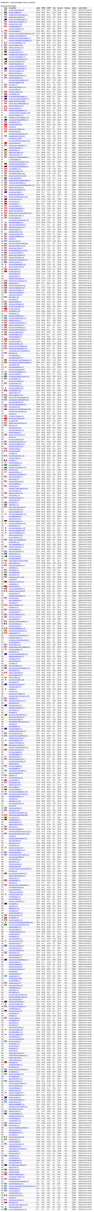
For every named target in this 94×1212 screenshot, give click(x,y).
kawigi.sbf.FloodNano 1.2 (17, 565)
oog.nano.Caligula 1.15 (16, 115)
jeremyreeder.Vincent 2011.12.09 (19, 833)
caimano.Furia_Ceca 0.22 (17, 591)
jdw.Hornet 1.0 (13, 826)
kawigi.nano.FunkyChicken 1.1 (18, 260)
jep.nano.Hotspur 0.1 (15, 665)
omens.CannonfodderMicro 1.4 (18, 654)
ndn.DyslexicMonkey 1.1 (16, 544)
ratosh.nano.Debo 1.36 (16, 509)
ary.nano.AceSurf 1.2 (15, 341)
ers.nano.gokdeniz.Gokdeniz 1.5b (19, 141)
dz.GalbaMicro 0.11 (15, 169)
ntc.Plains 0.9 (13, 663)
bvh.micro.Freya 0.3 (15, 616)
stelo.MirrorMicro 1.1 (15, 472)
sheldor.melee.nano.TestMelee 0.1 (19, 647)
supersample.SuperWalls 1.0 (18, 770)
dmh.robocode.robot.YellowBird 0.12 (20, 360)
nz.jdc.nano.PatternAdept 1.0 (18, 96)
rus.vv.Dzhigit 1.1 (14, 780)
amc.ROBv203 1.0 (14, 612)
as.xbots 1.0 (12, 414)
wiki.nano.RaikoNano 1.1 (16, 316)
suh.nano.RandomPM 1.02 (17, 264)
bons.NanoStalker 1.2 (15, 754)
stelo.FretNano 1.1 (14, 563)
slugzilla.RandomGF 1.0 (16, 64)
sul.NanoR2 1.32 (14, 542)
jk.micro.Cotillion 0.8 (15, 12)
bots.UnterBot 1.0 (14, 619)
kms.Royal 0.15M (14, 451)
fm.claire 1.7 (13, 460)
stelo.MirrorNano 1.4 (15, 756)
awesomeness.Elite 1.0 (16, 498)
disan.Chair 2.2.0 (14, 670)
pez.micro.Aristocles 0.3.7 (17, 61)
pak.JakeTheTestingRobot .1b (18, 812)
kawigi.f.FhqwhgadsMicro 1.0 (18, 110)
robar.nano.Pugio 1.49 (16, 171)
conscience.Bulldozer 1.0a (17, 628)
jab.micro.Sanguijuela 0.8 (17, 369)
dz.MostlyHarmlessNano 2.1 (17, 330)
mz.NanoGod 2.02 (14, 407)
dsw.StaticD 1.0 (14, 651)
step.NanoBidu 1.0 (14, 465)
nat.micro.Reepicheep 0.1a (17, 285)
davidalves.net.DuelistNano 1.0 (18, 621)
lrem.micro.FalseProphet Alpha (18, 243)
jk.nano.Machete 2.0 (15, 178)
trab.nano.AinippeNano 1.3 (17, 327)
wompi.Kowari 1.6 (14, 150)
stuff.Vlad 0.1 (13, 724)
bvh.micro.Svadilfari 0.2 (16, 829)
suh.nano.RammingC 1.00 (17, 528)
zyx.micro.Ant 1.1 (14, 201)
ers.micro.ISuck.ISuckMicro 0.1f (19, 80)
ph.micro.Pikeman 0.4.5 (16, 106)
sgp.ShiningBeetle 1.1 (16, 728)
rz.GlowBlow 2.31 (14, 94)
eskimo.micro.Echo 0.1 (16, 824)
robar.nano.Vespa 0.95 (16, 234)
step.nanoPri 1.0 (14, 574)
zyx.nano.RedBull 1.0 (15, 789)
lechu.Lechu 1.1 (14, 479)
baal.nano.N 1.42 (14, 810)
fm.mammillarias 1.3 (15, 623)
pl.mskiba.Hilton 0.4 (15, 686)
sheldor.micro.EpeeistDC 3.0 (18, 22)
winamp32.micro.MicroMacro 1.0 (19, 635)
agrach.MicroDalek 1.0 (16, 719)
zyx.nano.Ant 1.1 (14, 817)
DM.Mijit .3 (12, 239)
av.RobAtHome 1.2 (15, 819)
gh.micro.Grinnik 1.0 (15, 50)
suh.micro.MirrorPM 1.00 (16, 267)
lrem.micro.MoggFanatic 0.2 (17, 404)
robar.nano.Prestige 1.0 (16, 290)
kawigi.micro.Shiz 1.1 (15, 609)
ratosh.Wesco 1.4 (14, 495)
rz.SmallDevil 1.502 (15, 390)
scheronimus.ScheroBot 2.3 (17, 474)
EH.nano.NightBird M (15, 766)
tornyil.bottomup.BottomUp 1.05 (19, 220)
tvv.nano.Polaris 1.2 (15, 458)
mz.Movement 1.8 (14, 572)
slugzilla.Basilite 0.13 (15, 26)
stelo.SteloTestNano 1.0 (16, 367)
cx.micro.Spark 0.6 (14, 143)
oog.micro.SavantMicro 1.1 (17, 57)
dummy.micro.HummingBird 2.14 (19, 397)
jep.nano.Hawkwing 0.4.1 (17, 759)
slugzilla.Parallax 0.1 (15, 302)
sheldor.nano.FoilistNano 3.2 (18, 145)
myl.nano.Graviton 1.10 (16, 749)
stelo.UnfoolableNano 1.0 (17, 533)
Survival (60, 8)
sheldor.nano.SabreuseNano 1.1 (19, 157)
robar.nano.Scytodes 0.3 (16, 304)
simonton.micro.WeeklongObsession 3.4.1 (22, 33)
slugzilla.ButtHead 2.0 (15, 78)
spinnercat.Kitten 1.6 (15, 206)
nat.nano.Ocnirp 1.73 (15, 262)
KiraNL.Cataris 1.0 (14, 269)
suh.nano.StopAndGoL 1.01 (17, 514)
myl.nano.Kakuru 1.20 (16, 334)
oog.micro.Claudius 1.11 (16, 29)
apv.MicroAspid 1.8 (15, 131)
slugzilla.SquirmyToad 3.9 (17, 136)
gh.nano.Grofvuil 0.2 (15, 374)
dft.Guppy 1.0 (13, 353)
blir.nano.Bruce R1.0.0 (16, 733)
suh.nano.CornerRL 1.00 (16, 679)
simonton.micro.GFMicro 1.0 (17, 36)
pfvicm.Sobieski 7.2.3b (16, 395)
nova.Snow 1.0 (13, 299)
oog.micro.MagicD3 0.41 (16, 82)
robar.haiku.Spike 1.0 (15, 808)
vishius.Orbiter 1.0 (14, 677)
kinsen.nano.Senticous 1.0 (17, 507)
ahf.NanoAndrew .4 (15, 449)
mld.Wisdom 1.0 (14, 570)
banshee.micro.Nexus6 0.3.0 (18, 411)
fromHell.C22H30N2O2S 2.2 (18, 164)
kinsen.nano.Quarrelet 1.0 (17, 255)
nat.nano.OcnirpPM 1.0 (16, 253)
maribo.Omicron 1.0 (15, 320)
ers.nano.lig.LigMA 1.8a (16, 194)
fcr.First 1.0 (12, 437)
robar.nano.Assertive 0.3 (16, 292)
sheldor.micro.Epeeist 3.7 (17, 17)
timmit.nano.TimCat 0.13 (16, 581)
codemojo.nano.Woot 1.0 (16, 738)
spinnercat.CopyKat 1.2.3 (17, 227)
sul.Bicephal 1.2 (14, 313)
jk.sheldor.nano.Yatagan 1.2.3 (18, 54)
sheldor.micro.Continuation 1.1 (18, 15)
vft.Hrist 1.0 (12, 836)
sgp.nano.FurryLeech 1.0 (16, 684)
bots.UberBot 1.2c (14, 726)
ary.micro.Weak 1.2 (15, 31)
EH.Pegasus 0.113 (15, 782)
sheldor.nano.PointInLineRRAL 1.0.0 (20, 213)
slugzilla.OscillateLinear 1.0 (17, 700)
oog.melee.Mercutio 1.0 (16, 402)
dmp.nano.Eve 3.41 (15, 428)
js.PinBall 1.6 (13, 453)
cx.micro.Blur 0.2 (14, 204)
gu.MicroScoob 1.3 (15, 271)
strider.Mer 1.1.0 (14, 505)
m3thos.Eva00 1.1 (14, 586)
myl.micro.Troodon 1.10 (16, 416)
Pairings (67, 8)
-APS (38, 8)
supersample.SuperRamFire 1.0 (19, 400)
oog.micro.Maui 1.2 (15, 89)
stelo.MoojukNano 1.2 (15, 649)
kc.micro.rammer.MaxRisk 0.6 (18, 346)
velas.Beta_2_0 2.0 (15, 801)
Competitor (12, 8)
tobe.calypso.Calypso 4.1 (17, 745)
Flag (5, 8)
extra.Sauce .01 (14, 682)
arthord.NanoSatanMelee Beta (18, 815)
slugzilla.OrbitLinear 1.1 (16, 546)
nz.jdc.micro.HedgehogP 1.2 (17, 68)
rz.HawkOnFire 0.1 (15, 339)
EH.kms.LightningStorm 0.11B (18, 197)
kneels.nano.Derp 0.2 (15, 295)
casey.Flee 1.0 (13, 470)
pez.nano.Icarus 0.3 (15, 556)
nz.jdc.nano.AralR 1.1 (15, 192)
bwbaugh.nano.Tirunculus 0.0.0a (19, 696)
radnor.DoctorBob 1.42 (16, 344)
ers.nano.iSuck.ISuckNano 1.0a (18, 162)
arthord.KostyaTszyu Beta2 (17, 101)
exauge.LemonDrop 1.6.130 (17, 176)
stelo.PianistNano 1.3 (15, 463)
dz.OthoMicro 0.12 (14, 311)
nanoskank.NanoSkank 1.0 (17, 761)
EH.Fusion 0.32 (14, 598)
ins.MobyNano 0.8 (14, 274)
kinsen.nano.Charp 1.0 (16, 248)
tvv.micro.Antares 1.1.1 (16, 386)
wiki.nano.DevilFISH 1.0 (16, 551)
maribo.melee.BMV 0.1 (16, 672)
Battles (74, 8)
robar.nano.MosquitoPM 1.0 (17, 225)
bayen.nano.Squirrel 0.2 (16, 381)
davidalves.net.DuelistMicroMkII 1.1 (20, 180)
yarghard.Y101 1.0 (14, 658)
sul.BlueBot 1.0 (13, 584)
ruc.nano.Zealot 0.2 (15, 558)
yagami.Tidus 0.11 (14, 393)
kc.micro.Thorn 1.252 (15, 24)
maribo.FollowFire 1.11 (16, 605)
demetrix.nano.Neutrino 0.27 (18, 467)
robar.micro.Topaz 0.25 (16, 152)
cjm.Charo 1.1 (13, 85)
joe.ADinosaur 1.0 (14, 526)
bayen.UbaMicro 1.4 (15, 484)
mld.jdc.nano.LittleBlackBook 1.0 (19, 103)
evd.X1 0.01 (12, 805)
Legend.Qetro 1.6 (14, 593)
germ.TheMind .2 (14, 787)
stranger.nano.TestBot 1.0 (17, 693)
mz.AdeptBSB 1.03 (15, 379)
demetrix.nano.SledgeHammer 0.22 (20, 409)
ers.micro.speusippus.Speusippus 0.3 (20, 40)
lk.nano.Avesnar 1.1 (15, 432)
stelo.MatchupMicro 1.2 (16, 222)
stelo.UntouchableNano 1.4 (17, 372)
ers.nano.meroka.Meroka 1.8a (18, 134)
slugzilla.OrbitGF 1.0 (15, 229)
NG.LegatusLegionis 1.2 (16, 803)
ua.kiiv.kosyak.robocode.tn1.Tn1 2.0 (20, 831)
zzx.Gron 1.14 (13, 691)
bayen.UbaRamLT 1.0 (15, 537)
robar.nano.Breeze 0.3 (16, 493)
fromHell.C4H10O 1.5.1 (16, 52)
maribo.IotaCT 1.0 (14, 633)
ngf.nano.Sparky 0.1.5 (16, 232)
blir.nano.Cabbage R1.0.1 (17, 614)
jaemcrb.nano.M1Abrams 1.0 (18, 630)
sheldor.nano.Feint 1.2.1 (16, 187)
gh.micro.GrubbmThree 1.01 (17, 318)
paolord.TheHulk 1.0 (15, 784)
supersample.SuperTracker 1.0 (18, 794)
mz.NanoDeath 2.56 (15, 383)
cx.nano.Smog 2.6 (14, 309)
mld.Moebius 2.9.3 (14, 122)
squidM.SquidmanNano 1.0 (17, 731)
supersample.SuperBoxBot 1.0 (18, 735)
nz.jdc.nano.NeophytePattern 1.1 (19, 99)
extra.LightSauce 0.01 (16, 675)
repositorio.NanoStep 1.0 (16, 707)
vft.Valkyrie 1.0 (13, 798)
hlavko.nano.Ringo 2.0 (16, 535)
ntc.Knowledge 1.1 (14, 355)
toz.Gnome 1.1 (13, 502)
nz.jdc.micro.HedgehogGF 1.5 (18, 19)
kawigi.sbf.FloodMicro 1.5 (17, 444)
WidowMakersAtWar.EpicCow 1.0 (19, 721)
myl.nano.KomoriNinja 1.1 (17, 588)
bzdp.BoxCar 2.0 (14, 703)
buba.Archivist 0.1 (14, 276)
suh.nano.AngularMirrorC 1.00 (18, 791)
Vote (54, 8)
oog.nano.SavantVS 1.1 (16, 430)
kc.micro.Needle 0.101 (16, 45)
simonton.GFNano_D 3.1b (17, 246)
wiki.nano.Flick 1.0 (14, 241)
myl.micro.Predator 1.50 (16, 306)
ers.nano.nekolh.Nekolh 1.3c (18, 66)
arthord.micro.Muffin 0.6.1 (17, 129)
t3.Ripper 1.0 (13, 775)
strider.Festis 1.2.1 (14, 553)
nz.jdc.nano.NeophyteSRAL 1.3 (18, 166)
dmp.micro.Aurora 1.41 (16, 446)
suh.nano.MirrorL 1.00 (16, 740)
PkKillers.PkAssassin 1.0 (16, 278)
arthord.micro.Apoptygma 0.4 (18, 281)
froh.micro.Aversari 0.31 (16, 439)
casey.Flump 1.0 (14, 486)
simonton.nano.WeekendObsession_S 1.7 (22, 185)
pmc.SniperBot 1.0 (14, 768)
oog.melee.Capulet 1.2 (16, 358)
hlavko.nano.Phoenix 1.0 (16, 717)
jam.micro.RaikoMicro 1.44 (17, 43)
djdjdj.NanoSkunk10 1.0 (16, 656)
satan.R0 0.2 (13, 579)
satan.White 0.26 (14, 365)
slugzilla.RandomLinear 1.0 (17, 442)
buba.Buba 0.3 (13, 602)
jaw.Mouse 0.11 (14, 607)
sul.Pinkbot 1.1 (13, 567)
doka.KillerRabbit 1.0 (15, 337)
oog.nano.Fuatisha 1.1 (16, 148)
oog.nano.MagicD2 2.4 (16, 512)
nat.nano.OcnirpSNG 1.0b (17, 190)
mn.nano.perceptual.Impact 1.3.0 (19, 376)
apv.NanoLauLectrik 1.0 (16, 215)
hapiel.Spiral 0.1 (14, 763)
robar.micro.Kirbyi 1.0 (15, 155)
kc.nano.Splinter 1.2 (15, 218)
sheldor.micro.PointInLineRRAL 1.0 (20, 38)
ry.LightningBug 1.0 (15, 159)
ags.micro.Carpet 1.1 (15, 108)
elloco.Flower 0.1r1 (15, 519)
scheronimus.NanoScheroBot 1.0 (19, 640)
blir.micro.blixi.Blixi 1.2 (16, 477)
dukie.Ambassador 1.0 (16, 773)
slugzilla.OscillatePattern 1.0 (17, 323)
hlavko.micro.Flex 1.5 (15, 73)
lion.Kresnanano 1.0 (15, 626)
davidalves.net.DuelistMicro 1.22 (19, 117)
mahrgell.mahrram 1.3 (16, 521)
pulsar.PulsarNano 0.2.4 (16, 325)
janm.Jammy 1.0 (14, 710)
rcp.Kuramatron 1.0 (15, 549)
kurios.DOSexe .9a (15, 661)
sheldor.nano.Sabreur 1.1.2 (17, 87)
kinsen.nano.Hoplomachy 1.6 (18, 348)
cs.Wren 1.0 (12, 689)
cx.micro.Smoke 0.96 (15, 124)
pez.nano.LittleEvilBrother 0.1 (18, 714)
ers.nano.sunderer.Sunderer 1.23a (19, 113)
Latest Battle (83, 8)
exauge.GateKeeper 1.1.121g (18, 250)
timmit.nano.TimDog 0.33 (16, 418)
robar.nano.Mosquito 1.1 (16, 332)
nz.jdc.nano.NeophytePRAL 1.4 (18, 120)
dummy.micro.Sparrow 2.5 (17, 435)
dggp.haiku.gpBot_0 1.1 (16, 796)
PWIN (43, 8)
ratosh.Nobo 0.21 (14, 500)
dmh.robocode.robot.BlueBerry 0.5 (19, 668)
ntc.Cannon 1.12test (15, 138)
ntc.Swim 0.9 (13, 712)
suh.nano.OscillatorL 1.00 (17, 530)
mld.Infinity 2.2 (13, 698)
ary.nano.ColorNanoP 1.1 (17, 208)
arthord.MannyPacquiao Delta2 (18, 560)
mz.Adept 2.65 (13, 421)
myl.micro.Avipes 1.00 (16, 92)
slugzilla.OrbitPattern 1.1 (16, 236)
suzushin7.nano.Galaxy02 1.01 (18, 747)
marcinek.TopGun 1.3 (15, 637)
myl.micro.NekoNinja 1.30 (17, 288)
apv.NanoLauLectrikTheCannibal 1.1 (20, 362)
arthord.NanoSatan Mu (16, 211)
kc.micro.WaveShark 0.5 (16, 10)
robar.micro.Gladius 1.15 (16, 71)
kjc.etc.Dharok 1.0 (14, 642)
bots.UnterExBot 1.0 (15, 600)
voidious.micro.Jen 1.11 (16, 47)
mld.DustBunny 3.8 (15, 644)
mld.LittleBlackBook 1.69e (17, 173)
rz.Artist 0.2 (12, 127)
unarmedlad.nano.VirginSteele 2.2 (19, 351)
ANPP (49, 8)
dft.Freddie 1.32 (14, 297)
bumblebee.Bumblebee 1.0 (17, 595)
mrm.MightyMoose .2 (15, 516)
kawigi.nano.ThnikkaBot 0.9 (17, 540)
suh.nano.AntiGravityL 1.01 (17, 523)
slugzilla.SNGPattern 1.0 (16, 257)
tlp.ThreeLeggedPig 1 (15, 752)
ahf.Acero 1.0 (13, 425)
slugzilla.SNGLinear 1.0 (16, 481)
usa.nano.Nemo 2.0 (15, 491)
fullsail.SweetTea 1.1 (15, 822)
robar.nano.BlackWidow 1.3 (17, 183)
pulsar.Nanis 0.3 (14, 283)
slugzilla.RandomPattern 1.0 (17, 75)
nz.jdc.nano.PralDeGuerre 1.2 (18, 59)
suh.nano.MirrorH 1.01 (16, 777)
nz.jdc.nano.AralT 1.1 (15, 199)
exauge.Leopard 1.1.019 (16, 577)
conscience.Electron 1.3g (17, 456)
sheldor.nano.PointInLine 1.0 (18, 423)
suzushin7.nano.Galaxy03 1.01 (18, 488)
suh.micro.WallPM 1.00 (16, 388)
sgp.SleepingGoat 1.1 (15, 705)
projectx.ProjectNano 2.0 (16, 742)
